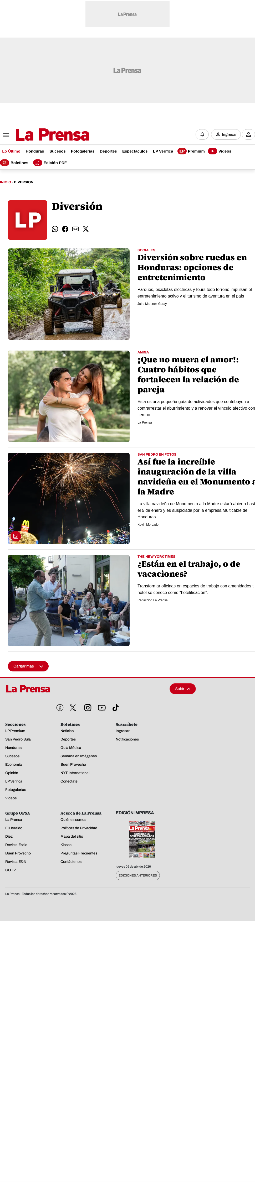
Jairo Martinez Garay (152, 304)
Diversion (23, 183)
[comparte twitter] (86, 229)
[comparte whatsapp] (55, 229)
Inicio (5, 183)
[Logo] (39, 135)
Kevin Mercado (148, 525)
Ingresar (229, 135)
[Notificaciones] (202, 134)
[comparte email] (75, 229)
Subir (182, 689)
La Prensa (144, 423)
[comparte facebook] (65, 229)
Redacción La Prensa (152, 600)
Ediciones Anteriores (138, 876)
